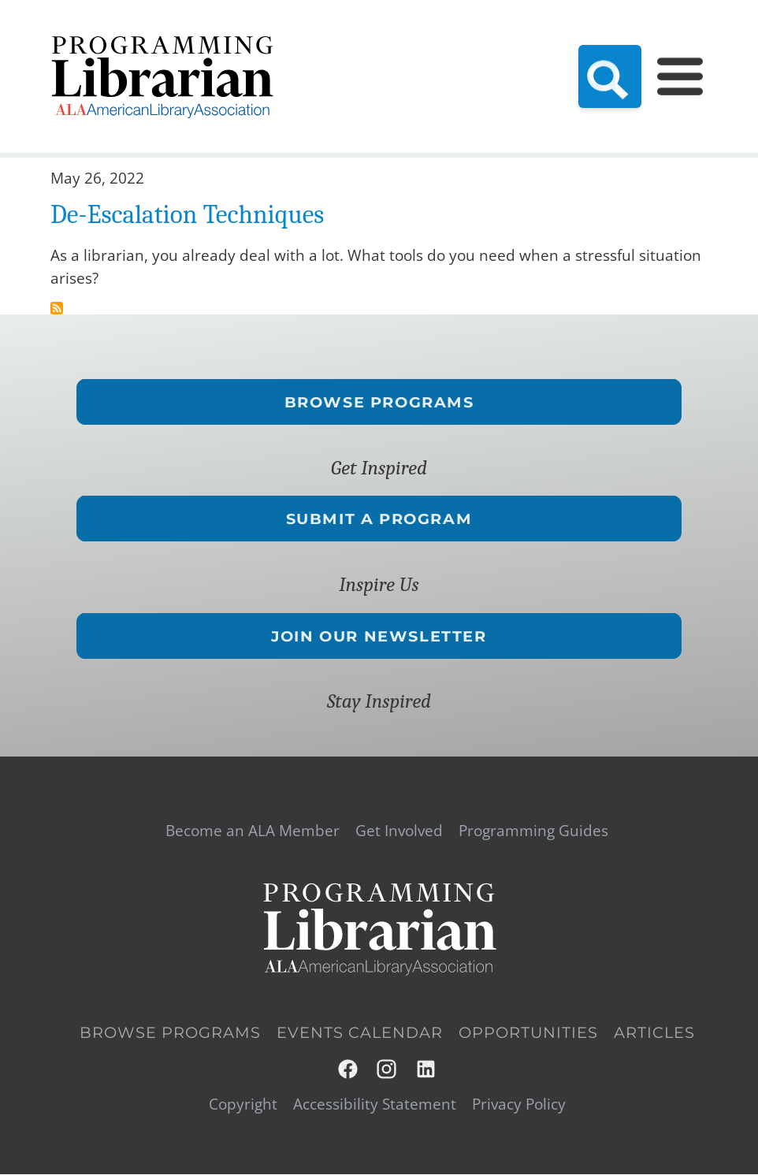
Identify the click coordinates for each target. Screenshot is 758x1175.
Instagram (387, 1069)
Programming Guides (533, 830)
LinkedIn (426, 1069)
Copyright (243, 1103)
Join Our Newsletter (378, 636)
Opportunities (528, 1032)
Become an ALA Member (252, 830)
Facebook (348, 1069)
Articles (654, 1032)
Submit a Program (379, 519)
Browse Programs (379, 402)
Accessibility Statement (374, 1103)
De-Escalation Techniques (187, 214)
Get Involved (399, 830)
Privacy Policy (519, 1103)
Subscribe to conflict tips (56, 308)
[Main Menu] (680, 76)
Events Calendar (360, 1032)
